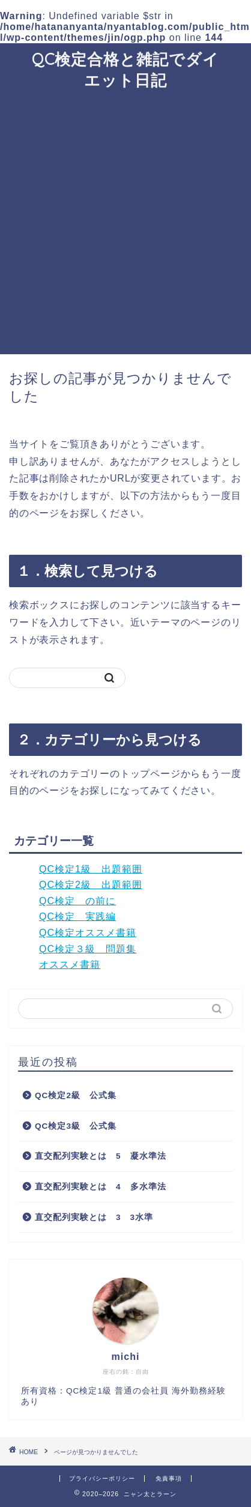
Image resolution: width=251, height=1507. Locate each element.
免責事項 (169, 1478)
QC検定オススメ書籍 (87, 933)
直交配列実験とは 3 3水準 (94, 1217)
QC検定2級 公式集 (75, 1095)
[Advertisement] (125, 222)
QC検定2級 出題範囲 (90, 885)
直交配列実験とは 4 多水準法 (100, 1186)
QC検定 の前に (77, 901)
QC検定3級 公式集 (75, 1126)
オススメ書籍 (69, 964)
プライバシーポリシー (102, 1478)
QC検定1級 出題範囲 (90, 869)
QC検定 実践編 (77, 916)
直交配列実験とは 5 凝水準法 (100, 1156)
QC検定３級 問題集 (87, 949)
